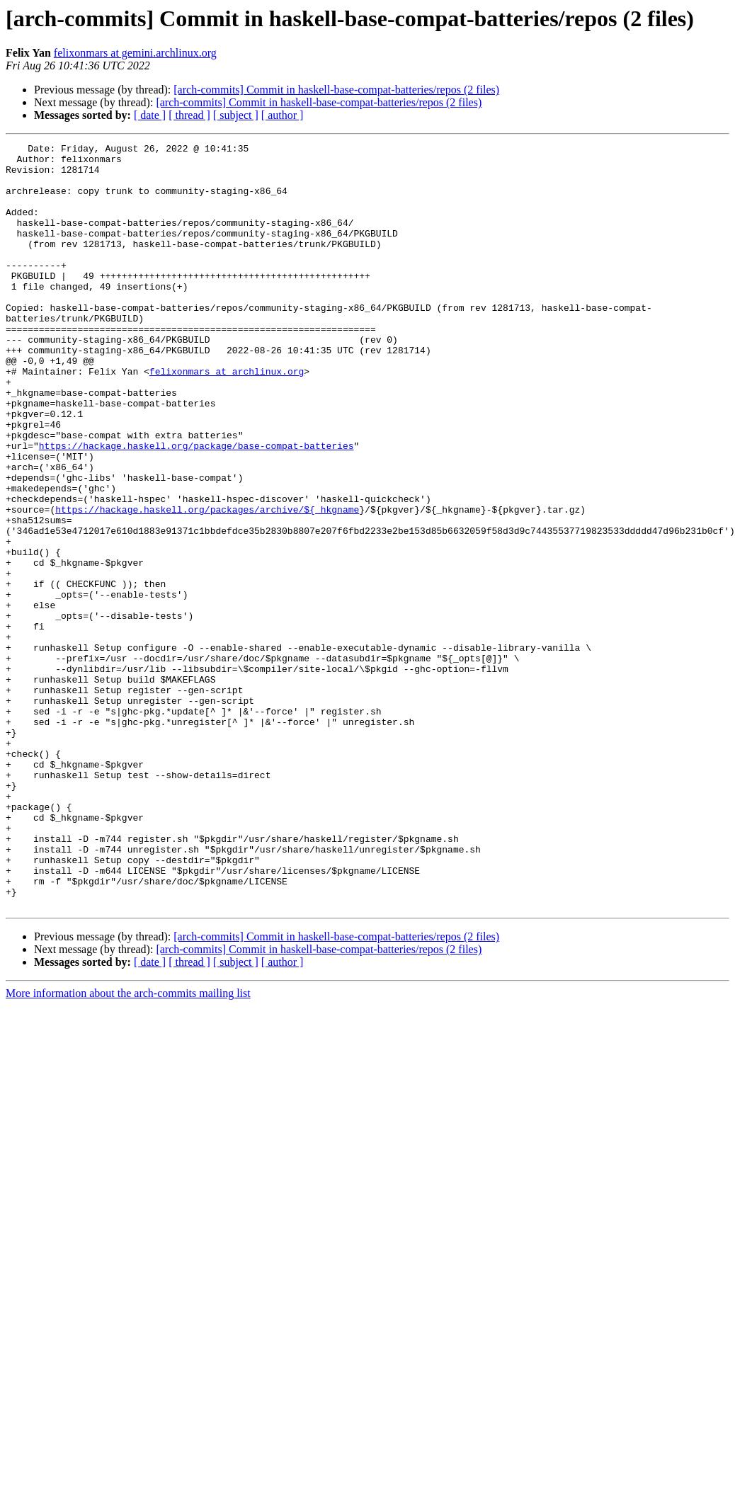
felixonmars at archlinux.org (226, 417)
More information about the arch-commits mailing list (128, 1146)
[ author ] (282, 115)
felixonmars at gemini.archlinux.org (135, 53)
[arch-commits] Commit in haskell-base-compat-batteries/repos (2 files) (336, 90)
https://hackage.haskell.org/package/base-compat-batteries (196, 507)
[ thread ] (189, 115)
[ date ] (150, 115)
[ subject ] (235, 115)
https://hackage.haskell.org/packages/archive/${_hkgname (207, 583)
